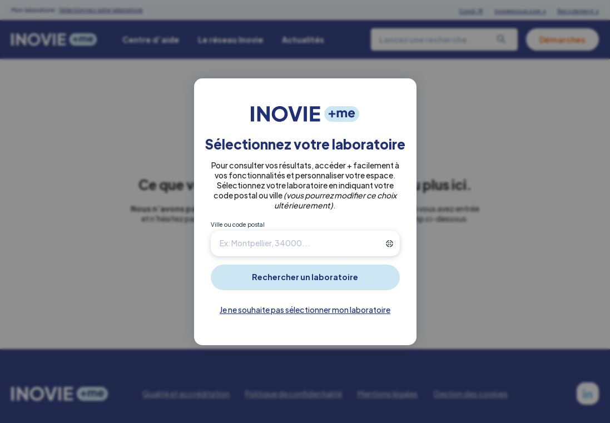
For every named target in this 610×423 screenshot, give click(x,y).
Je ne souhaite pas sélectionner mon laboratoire (305, 310)
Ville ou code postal (238, 224)
